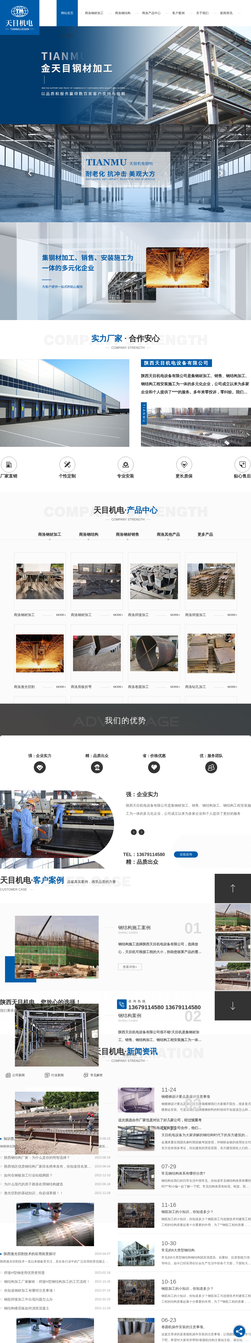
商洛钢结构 (123, 13)
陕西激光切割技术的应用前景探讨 (30, 1254)
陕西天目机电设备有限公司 (176, 363)
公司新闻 (18, 1075)
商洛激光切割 (24, 687)
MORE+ (61, 614)
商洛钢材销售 (127, 534)
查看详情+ (130, 967)
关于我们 (202, 13)
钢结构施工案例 (134, 927)
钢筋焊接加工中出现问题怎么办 (28, 1299)
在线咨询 (186, 854)
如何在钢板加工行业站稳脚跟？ (28, 1175)
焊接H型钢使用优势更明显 (24, 1273)
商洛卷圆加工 (138, 687)
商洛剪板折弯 (81, 687)
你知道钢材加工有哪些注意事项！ (30, 1290)
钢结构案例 (129, 1015)
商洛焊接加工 (138, 615)
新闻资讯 (226, 13)
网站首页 (67, 13)
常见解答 (96, 1075)
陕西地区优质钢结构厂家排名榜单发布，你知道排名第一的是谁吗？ (47, 1166)
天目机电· (125, 510)
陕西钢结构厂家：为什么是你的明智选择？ (37, 1158)
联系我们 (67, 35)
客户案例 (178, 13)
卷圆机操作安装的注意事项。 (184, 1327)
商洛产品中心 (151, 13)
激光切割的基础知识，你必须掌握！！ (33, 1193)
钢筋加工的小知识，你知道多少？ (187, 1212)
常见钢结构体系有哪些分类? (183, 1173)
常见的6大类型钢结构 (178, 1250)
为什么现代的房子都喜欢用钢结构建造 (33, 1184)
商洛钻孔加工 (195, 687)
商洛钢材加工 (94, 13)
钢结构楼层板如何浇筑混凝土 (26, 1308)
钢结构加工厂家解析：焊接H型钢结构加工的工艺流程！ (47, 1282)
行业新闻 (57, 1075)
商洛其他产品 (168, 534)
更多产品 (205, 534)
